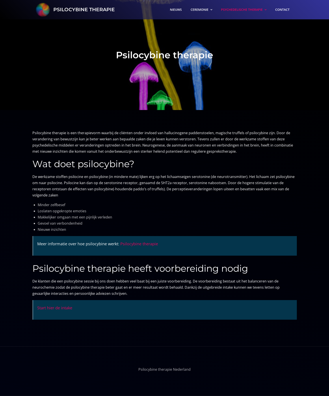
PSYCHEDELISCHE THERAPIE (242, 9)
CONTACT (282, 9)
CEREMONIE (199, 9)
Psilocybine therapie (139, 243)
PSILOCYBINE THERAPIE (84, 10)
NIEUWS (176, 9)
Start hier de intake (54, 307)
